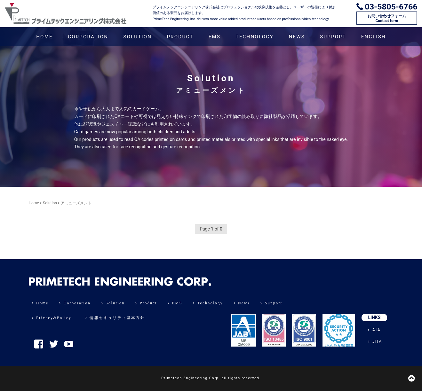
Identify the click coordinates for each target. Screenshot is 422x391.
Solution (50, 203)
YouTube (69, 344)
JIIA (375, 341)
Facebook (39, 344)
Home (34, 203)
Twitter (54, 344)
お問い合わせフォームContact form (387, 18)
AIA (374, 330)
